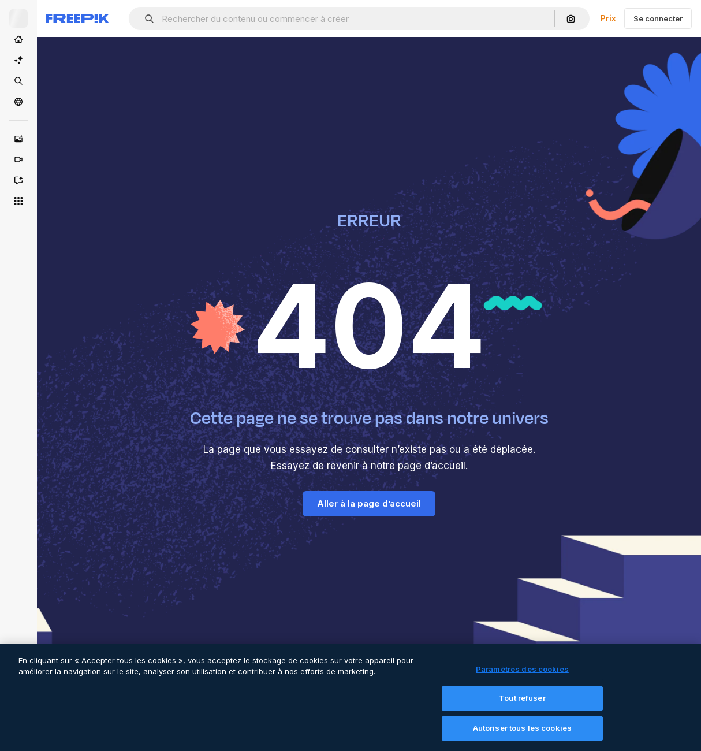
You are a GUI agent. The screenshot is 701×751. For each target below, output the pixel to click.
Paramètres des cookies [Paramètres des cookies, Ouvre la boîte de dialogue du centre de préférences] (522, 676)
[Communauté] (18, 101)
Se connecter (658, 18)
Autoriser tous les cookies (522, 735)
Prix (608, 18)
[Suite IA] (18, 60)
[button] (145, 18)
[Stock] (18, 81)
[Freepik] (77, 18)
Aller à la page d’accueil (369, 503)
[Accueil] (18, 39)
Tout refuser (522, 705)
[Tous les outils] (18, 201)
